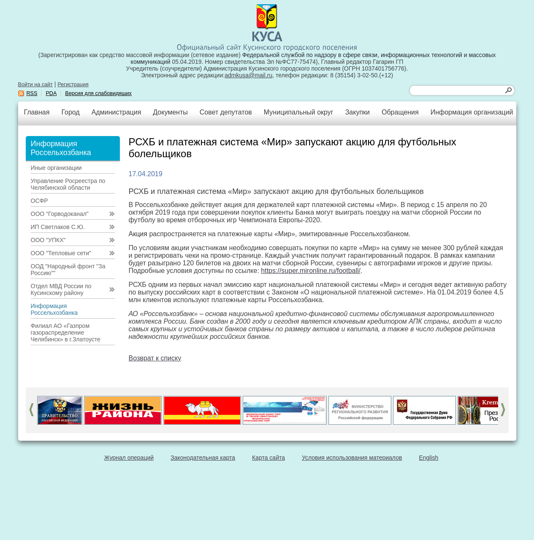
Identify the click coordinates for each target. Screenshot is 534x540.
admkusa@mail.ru (248, 75)
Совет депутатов (226, 112)
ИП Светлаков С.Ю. (58, 227)
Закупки (357, 112)
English (428, 457)
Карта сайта (268, 457)
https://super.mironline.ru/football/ (311, 270)
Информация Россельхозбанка (54, 309)
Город (70, 112)
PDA (51, 93)
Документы (170, 112)
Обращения (400, 112)
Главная (37, 112)
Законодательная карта (203, 457)
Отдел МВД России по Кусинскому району (61, 289)
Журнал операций (129, 457)
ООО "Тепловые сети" (61, 253)
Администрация (116, 112)
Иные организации (56, 167)
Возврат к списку (155, 358)
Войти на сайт (35, 84)
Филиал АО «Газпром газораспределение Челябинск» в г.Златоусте (65, 332)
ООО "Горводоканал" (60, 213)
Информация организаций (472, 112)
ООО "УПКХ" (48, 240)
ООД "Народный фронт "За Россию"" (68, 269)
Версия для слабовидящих (98, 93)
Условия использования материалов (352, 457)
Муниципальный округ (298, 112)
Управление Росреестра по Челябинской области (68, 184)
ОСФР (39, 200)
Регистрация (73, 84)
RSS (32, 93)
